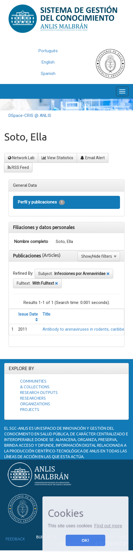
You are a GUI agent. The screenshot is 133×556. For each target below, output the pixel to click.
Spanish (48, 73)
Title (46, 314)
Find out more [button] (108, 525)
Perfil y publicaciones (41, 202)
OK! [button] (85, 540)
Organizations (35, 404)
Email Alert (92, 158)
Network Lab (21, 158)
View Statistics (57, 158)
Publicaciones (27, 255)
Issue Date (28, 314)
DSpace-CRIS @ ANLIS (29, 115)
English (48, 62)
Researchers (33, 398)
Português (48, 50)
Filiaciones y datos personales (44, 227)
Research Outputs (39, 392)
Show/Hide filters (98, 256)
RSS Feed (18, 167)
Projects (29, 409)
